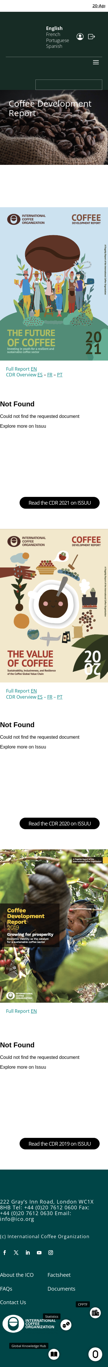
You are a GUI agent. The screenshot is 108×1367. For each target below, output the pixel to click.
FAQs (6, 1288)
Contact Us (13, 1302)
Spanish (54, 46)
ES (40, 375)
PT (59, 375)
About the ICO (17, 1274)
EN (34, 369)
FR (49, 375)
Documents (61, 1288)
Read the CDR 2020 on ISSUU (60, 823)
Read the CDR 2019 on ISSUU (60, 1143)
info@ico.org (17, 1218)
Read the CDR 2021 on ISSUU (60, 502)
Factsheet (59, 1274)
